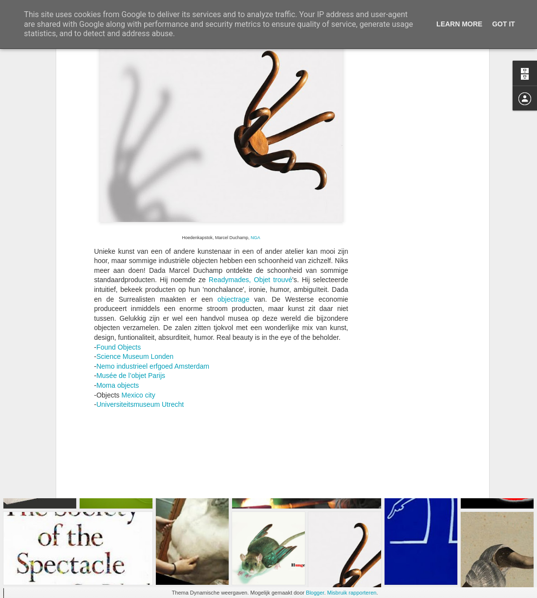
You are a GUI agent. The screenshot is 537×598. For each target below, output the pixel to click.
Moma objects (117, 282)
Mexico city (138, 291)
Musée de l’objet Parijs (130, 272)
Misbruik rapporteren (352, 593)
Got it (503, 24)
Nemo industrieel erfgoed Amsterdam (152, 262)
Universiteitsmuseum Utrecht (140, 301)
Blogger (315, 593)
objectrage (233, 195)
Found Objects (118, 243)
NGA (255, 134)
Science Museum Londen (134, 253)
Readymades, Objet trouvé (250, 176)
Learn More (459, 24)
